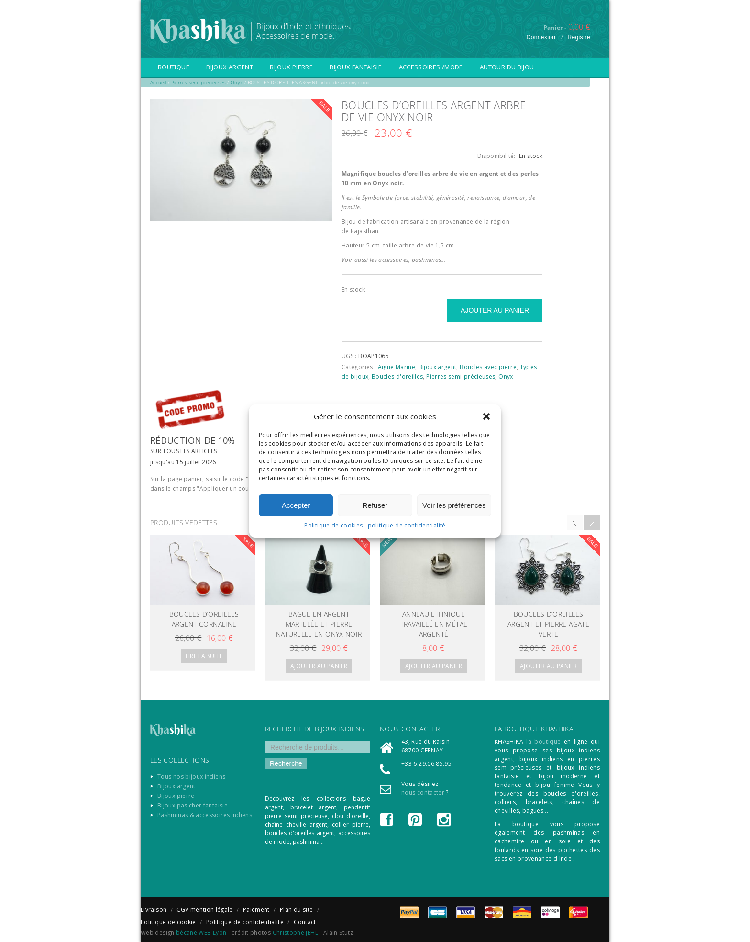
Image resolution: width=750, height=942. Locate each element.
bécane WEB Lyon (201, 933)
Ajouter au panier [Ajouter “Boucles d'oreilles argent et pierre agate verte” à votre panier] (548, 666)
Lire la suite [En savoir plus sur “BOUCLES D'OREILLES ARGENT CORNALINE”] (204, 656)
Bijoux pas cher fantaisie (192, 805)
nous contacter (422, 792)
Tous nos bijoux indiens (191, 777)
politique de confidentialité (407, 525)
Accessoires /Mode (431, 67)
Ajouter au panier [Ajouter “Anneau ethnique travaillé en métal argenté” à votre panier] (433, 666)
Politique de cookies (333, 525)
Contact (305, 922)
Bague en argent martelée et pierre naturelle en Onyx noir (319, 624)
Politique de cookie (168, 922)
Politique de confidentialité (245, 922)
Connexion (541, 37)
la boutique (543, 742)
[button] (486, 416)
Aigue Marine (396, 367)
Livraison (153, 910)
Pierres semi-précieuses (460, 376)
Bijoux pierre (291, 67)
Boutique (173, 67)
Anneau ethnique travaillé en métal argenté (433, 624)
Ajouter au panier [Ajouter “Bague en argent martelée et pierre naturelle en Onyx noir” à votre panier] (318, 666)
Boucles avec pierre (488, 367)
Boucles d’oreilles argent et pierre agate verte (548, 624)
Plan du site (296, 910)
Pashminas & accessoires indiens (204, 815)
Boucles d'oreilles (397, 376)
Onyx (505, 376)
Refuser (375, 505)
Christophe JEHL (295, 933)
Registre (578, 37)
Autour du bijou (507, 67)
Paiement (256, 910)
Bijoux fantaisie (356, 67)
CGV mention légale (204, 910)
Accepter (296, 505)
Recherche (286, 763)
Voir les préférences (454, 505)
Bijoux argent (229, 67)
